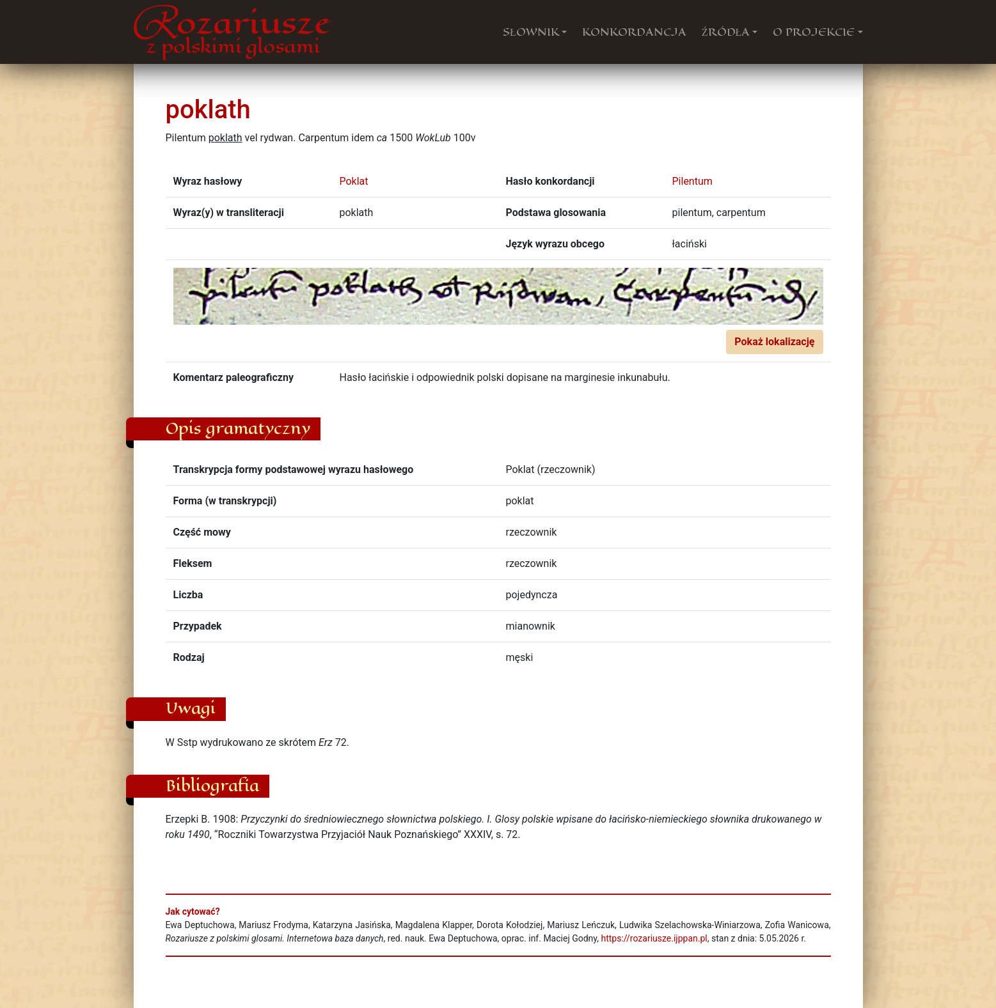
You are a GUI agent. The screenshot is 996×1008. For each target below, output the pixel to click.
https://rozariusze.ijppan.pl (654, 938)
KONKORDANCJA (634, 32)
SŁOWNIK (531, 32)
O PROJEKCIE (814, 32)
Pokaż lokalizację (774, 342)
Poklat (354, 181)
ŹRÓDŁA (726, 32)
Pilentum (692, 181)
